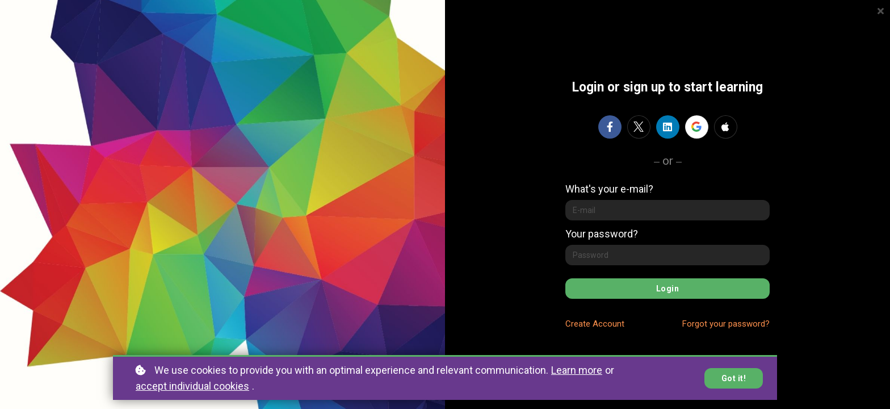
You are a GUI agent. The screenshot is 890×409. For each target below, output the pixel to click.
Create (594, 324)
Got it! (733, 378)
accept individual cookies (192, 386)
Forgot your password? (726, 324)
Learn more (576, 370)
